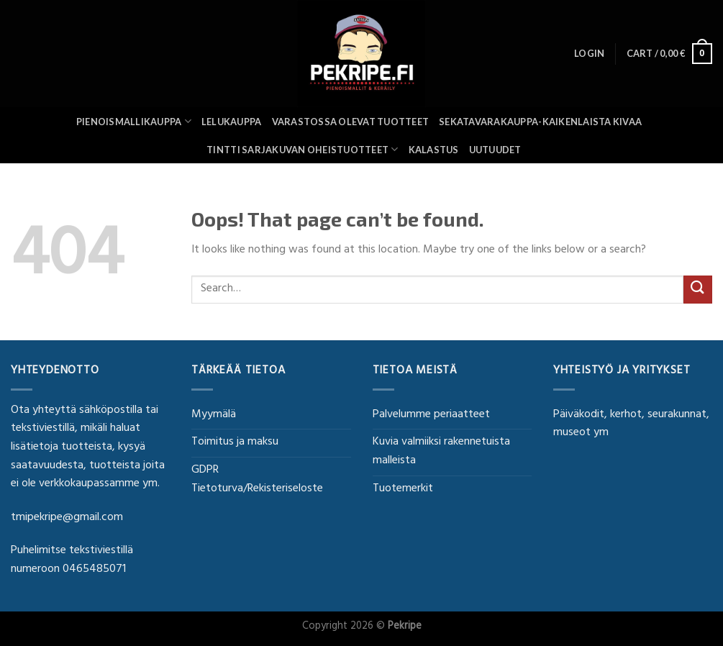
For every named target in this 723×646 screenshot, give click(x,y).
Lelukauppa (231, 121)
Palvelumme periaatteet (431, 415)
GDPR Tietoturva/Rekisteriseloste (257, 480)
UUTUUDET (495, 149)
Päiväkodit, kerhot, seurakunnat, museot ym (631, 424)
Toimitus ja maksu (234, 442)
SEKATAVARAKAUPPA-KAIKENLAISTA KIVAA (540, 121)
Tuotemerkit (403, 489)
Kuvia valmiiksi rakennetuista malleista (441, 452)
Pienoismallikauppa (133, 121)
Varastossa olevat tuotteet (350, 121)
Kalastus (434, 149)
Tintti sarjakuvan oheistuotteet (302, 149)
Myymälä (213, 415)
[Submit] (697, 290)
